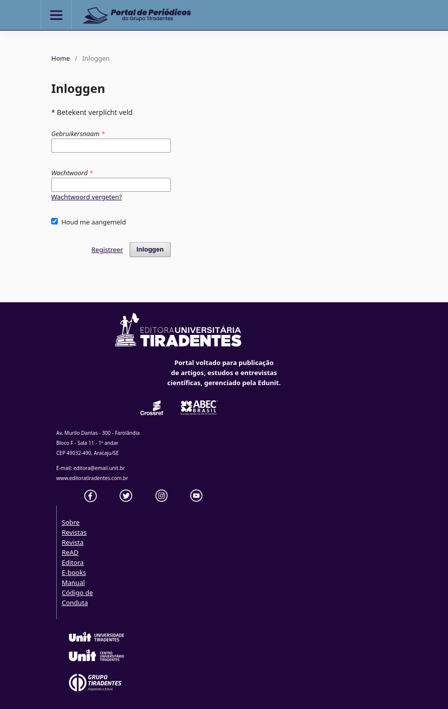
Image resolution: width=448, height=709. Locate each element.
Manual (73, 582)
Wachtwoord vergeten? (86, 196)
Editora (73, 562)
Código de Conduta (77, 597)
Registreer (107, 249)
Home (60, 58)
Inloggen (150, 249)
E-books (74, 572)
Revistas (74, 532)
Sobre (70, 522)
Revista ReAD (72, 547)
